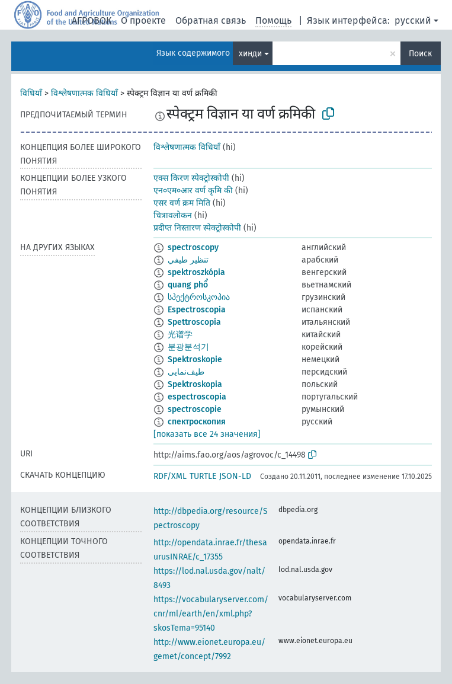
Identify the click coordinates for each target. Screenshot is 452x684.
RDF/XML (170, 476)
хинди (250, 54)
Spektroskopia (195, 384)
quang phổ (188, 285)
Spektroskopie (195, 359)
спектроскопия (197, 422)
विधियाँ (31, 93)
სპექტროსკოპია (199, 297)
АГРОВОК (91, 20)
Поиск (420, 54)
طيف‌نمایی (186, 372)
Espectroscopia (197, 310)
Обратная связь (210, 20)
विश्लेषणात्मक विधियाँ (84, 93)
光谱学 (180, 335)
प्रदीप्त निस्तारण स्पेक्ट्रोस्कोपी (197, 228)
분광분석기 (188, 347)
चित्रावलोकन (172, 215)
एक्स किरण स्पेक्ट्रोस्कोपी (191, 178)
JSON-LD (235, 476)
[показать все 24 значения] (207, 434)
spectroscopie (195, 409)
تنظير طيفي (188, 260)
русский (413, 20)
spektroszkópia (196, 272)
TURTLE (203, 476)
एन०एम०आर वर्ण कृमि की (193, 191)
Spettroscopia (194, 322)
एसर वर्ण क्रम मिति (181, 203)
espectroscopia (197, 397)
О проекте (143, 20)
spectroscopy (193, 247)
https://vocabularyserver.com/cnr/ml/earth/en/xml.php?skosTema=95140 (210, 613)
